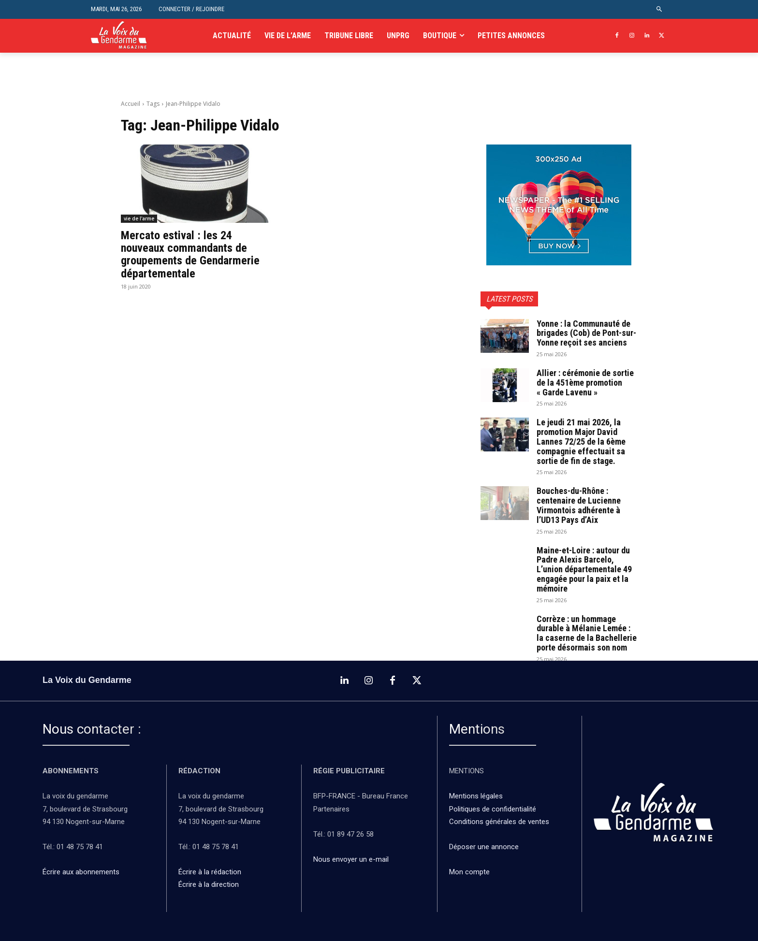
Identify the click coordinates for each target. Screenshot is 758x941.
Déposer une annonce (484, 846)
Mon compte (469, 872)
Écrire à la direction (208, 884)
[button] (659, 9)
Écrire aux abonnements (83, 872)
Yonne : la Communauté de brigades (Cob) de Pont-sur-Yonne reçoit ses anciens (586, 333)
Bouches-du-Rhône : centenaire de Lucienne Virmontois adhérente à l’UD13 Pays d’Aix (579, 505)
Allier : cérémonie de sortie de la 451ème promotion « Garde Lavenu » (585, 382)
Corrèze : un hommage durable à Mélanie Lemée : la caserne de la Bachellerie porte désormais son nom (587, 633)
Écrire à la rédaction (210, 872)
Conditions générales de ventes (500, 821)
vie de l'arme (139, 218)
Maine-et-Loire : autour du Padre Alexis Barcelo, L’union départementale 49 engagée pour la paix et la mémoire (584, 569)
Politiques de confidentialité (492, 809)
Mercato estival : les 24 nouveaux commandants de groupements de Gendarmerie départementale (190, 254)
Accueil (130, 104)
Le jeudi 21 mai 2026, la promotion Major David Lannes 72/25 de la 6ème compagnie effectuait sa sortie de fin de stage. (581, 441)
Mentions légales (476, 796)
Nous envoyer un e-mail (351, 859)
